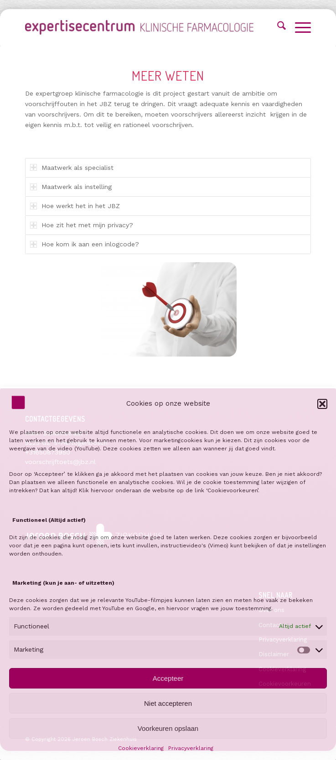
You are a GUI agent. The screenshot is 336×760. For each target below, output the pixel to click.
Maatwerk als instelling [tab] (71, 186)
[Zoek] (277, 27)
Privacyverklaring (190, 748)
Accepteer (168, 678)
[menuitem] (277, 27)
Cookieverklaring (141, 748)
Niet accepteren (168, 703)
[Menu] (298, 27)
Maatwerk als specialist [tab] (72, 167)
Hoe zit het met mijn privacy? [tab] (81, 225)
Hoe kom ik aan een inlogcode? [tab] (84, 244)
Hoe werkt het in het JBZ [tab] (75, 205)
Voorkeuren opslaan (168, 728)
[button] (322, 403)
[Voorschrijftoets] (139, 27)
